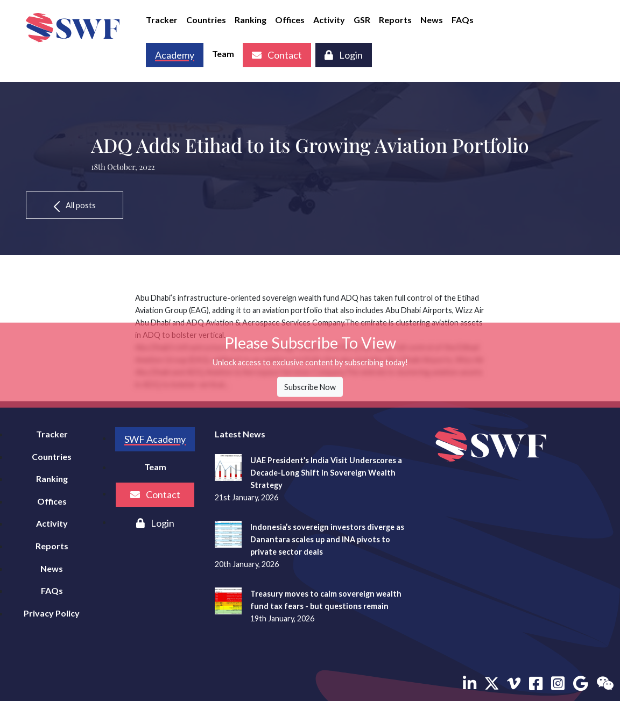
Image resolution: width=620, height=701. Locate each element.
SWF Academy (155, 439)
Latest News (240, 434)
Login (344, 55)
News (431, 20)
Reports (395, 20)
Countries (206, 20)
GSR (362, 20)
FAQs (463, 20)
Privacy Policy (52, 613)
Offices (290, 20)
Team (223, 53)
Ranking (250, 20)
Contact (277, 55)
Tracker (162, 20)
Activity (329, 20)
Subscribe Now (310, 387)
